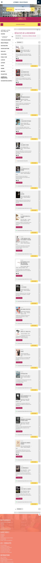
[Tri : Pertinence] (20, 42)
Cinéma (2, 525)
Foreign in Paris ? (3, 560)
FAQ (1, 557)
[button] (39, 2)
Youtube (2, 536)
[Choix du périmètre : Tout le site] (10, 9)
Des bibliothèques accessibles (6, 559)
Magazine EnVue (3, 558)
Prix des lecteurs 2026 (4, 548)
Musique (2, 524)
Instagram (2, 535)
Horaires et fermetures (4, 546)
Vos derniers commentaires (6, 552)
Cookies (2, 562)
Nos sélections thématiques (6, 547)
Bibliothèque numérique (5, 529)
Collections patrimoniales (5, 528)
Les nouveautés (3, 545)
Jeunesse (2, 526)
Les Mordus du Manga (4, 551)
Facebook (2, 534)
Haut (39, 514)
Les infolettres (3, 539)
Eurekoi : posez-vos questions (6, 540)
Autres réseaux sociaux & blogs (6, 537)
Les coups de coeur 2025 (5, 549)
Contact (4, 557)
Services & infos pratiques (5, 522)
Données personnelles (8, 562)
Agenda (2, 523)
